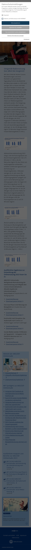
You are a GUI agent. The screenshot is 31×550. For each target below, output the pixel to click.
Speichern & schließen (15, 27)
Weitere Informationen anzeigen (15, 35)
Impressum (26, 39)
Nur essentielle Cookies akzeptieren (15, 32)
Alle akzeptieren (15, 23)
